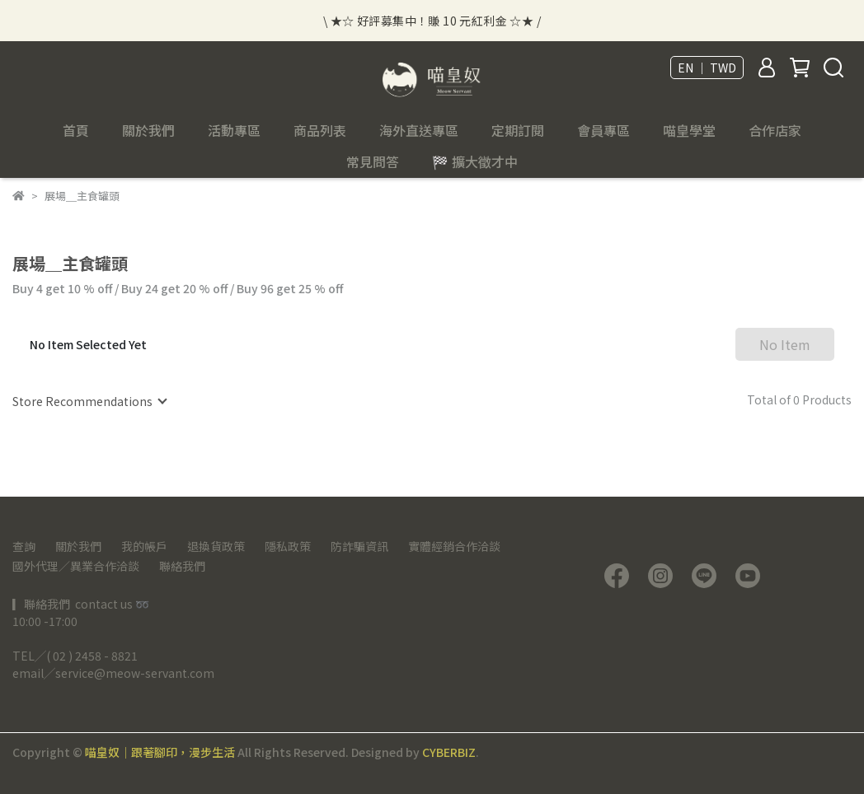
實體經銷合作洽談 (454, 546)
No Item (784, 344)
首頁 (76, 130)
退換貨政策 (216, 546)
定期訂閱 (517, 130)
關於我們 (78, 546)
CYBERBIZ (449, 752)
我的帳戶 (144, 546)
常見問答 (372, 161)
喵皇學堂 (689, 130)
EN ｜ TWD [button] (707, 67)
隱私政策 (288, 546)
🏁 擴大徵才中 (475, 161)
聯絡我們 (182, 566)
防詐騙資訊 (359, 546)
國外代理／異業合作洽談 (75, 566)
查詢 (23, 546)
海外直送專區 (418, 130)
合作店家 (775, 130)
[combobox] (89, 401)
